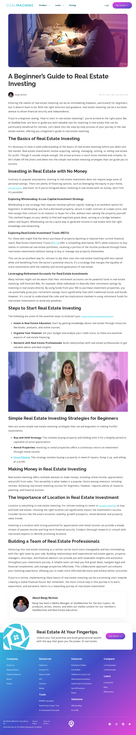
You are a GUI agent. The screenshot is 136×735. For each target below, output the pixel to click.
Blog (105, 687)
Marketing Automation (80, 679)
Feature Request (14, 674)
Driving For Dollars (78, 665)
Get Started (122, 5)
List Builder (76, 670)
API (40, 679)
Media (41, 688)
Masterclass (109, 691)
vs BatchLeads (110, 670)
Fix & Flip (74, 710)
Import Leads (44, 674)
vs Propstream (110, 665)
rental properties (107, 505)
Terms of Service (46, 722)
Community (108, 682)
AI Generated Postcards (49, 710)
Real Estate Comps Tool (49, 705)
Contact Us (44, 670)
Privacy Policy (35, 722)
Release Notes (13, 670)
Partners (42, 683)
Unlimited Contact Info (80, 674)
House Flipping (21, 457)
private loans (15, 187)
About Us (11, 665)
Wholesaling (76, 705)
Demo (73, 693)
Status (9, 683)
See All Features (78, 688)
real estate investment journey (97, 316)
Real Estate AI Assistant (81, 683)
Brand (9, 679)
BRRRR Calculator (46, 701)
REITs (55, 242)
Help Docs (43, 665)
